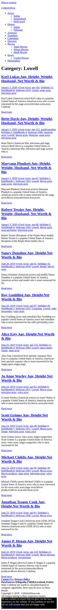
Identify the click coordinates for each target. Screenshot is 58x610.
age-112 (36, 129)
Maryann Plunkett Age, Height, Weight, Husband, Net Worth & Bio (26, 167)
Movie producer (9, 473)
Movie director (47, 554)
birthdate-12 (45, 345)
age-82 (33, 386)
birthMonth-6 (8, 227)
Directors (12, 41)
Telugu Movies (21, 49)
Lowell (35, 90)
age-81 (33, 512)
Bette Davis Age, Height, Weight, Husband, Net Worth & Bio (27, 121)
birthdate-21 (47, 87)
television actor (8, 93)
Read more (6, 112)
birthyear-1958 (23, 266)
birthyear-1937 (23, 389)
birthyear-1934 (23, 227)
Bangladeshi (20, 18)
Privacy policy (13, 607)
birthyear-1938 (23, 515)
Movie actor (22, 135)
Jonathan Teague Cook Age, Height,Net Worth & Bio (23, 504)
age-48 (33, 426)
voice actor (18, 311)
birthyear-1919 (23, 90)
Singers (11, 24)
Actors (10, 13)
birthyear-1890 (23, 554)
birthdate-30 (44, 468)
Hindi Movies (20, 52)
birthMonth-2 (8, 266)
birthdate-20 (44, 305)
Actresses (12, 32)
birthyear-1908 (35, 132)
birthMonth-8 (8, 90)
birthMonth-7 (8, 428)
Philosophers (13, 60)
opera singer (46, 347)
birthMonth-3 (8, 308)
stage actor (45, 90)
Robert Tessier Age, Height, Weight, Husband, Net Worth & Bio (26, 213)
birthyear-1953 (23, 181)
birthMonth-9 (8, 389)
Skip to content (8, 2)
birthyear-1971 (23, 428)
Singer (4, 350)
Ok (4, 607)
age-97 (33, 305)
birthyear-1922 (23, 308)
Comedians (13, 38)
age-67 (35, 178)
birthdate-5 (6, 132)
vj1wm (21, 87)
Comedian (37, 308)
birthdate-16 (44, 263)
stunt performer (8, 230)
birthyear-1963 (23, 470)
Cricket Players (21, 58)
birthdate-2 (45, 224)
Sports (10, 55)
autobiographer (48, 129)
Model (43, 266)
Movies (11, 44)
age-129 (34, 552)
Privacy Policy (22, 579)
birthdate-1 (45, 178)
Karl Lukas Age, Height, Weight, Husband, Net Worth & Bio (27, 79)
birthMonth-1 (8, 181)
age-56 (33, 468)
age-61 (33, 263)
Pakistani (18, 30)
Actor (27, 87)
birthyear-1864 (23, 347)
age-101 (36, 87)
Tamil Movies (20, 46)
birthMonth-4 (20, 132)
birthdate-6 (43, 386)
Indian (17, 16)
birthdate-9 (43, 426)
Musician (33, 135)
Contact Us (7, 579)
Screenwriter (24, 557)
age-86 (35, 224)
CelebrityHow (8, 8)
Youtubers (12, 35)
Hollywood (19, 21)
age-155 (34, 345)
